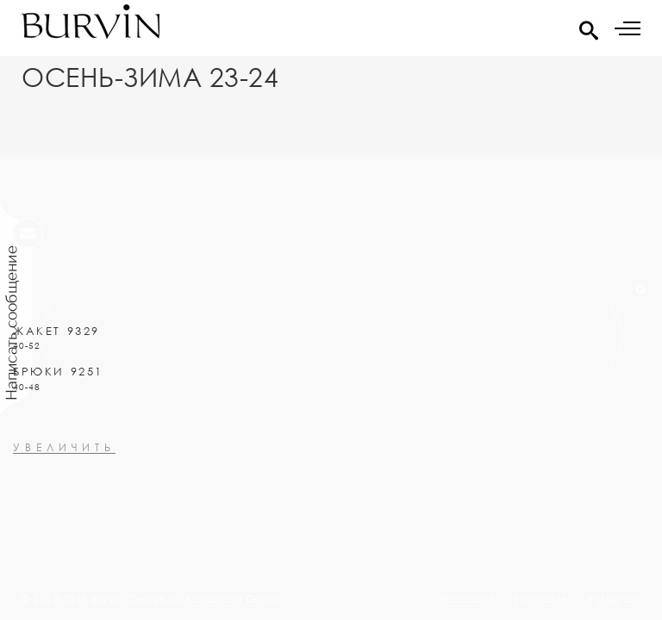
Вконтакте (541, 599)
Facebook (468, 599)
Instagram (614, 599)
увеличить (64, 493)
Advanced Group (231, 599)
